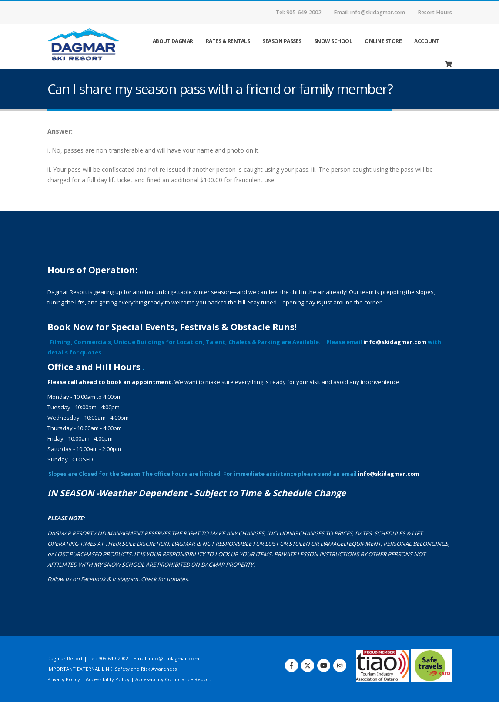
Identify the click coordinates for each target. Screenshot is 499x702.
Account (426, 41)
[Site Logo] (90, 46)
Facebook (93, 579)
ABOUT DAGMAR (173, 41)
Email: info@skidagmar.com (369, 12)
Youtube (323, 665)
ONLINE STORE (383, 41)
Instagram (125, 579)
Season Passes (281, 41)
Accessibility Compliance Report (173, 679)
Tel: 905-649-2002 (298, 12)
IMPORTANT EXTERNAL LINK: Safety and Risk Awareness (112, 668)
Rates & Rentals (228, 41)
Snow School (333, 41)
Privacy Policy (63, 679)
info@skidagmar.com (394, 342)
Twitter (307, 665)
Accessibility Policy (108, 679)
